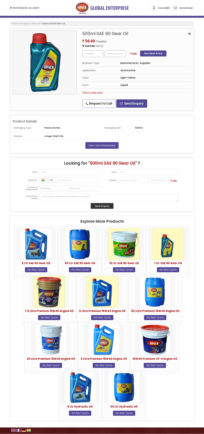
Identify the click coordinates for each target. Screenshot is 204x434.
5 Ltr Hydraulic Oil (80, 406)
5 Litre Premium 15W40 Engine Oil (102, 311)
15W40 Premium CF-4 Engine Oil (155, 359)
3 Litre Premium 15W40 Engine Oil (104, 359)
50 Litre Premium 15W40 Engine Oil (155, 311)
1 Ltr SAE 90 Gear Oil (168, 263)
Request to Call (99, 104)
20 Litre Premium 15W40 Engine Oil (51, 359)
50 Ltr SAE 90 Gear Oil (80, 263)
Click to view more (92, 92)
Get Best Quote (36, 269)
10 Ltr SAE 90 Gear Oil (124, 263)
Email (114, 172)
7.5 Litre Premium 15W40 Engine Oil (49, 311)
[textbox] (115, 53)
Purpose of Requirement (32, 188)
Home (15, 23)
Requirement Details (32, 197)
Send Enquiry (132, 104)
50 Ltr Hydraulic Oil (124, 406)
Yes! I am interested (102, 145)
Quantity (112, 180)
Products (24, 23)
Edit (133, 53)
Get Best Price (153, 53)
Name (35, 172)
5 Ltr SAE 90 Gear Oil (36, 263)
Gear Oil (36, 23)
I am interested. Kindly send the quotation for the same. (108, 197)
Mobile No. (33, 180)
